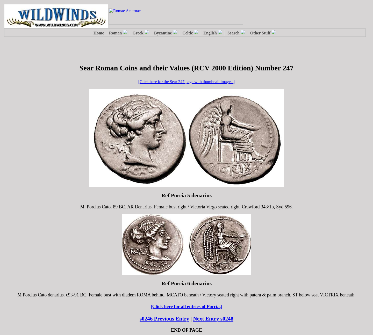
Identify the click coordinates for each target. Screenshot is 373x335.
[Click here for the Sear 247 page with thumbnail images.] (186, 81)
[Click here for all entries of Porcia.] (186, 306)
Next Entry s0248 (213, 319)
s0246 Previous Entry (164, 319)
